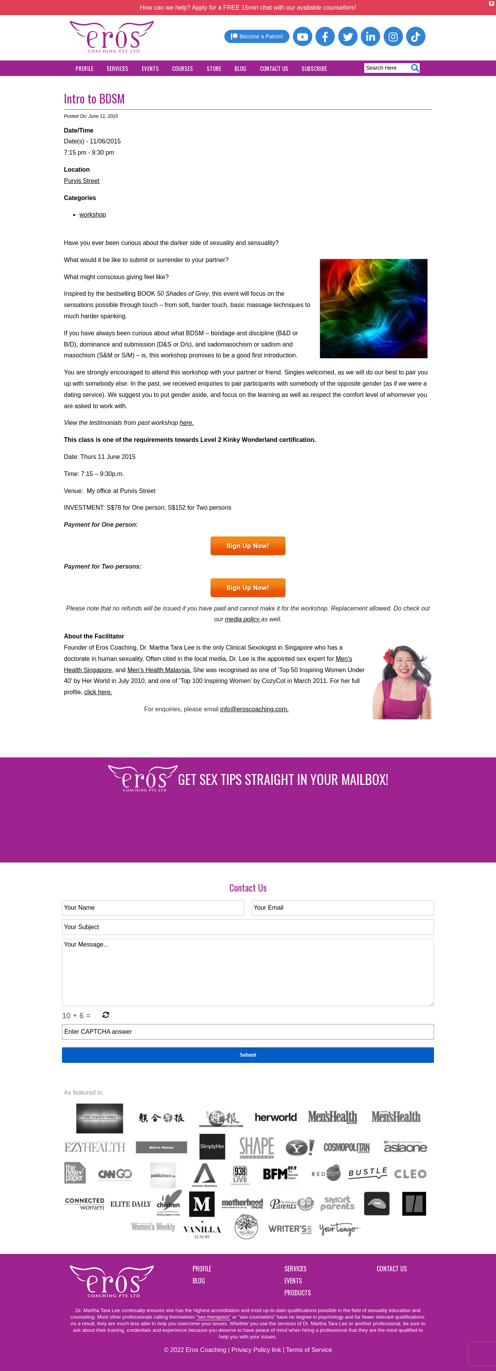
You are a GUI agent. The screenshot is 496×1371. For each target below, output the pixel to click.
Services (117, 68)
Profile (84, 68)
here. (187, 422)
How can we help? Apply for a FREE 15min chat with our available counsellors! (248, 7)
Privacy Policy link (256, 1350)
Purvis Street (82, 181)
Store (214, 68)
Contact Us (274, 68)
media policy (243, 619)
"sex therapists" (213, 1317)
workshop (92, 214)
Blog (240, 68)
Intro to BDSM (94, 98)
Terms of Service (309, 1350)
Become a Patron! (257, 36)
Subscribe (314, 68)
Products (297, 1292)
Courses (182, 68)
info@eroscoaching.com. (254, 709)
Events (150, 68)
